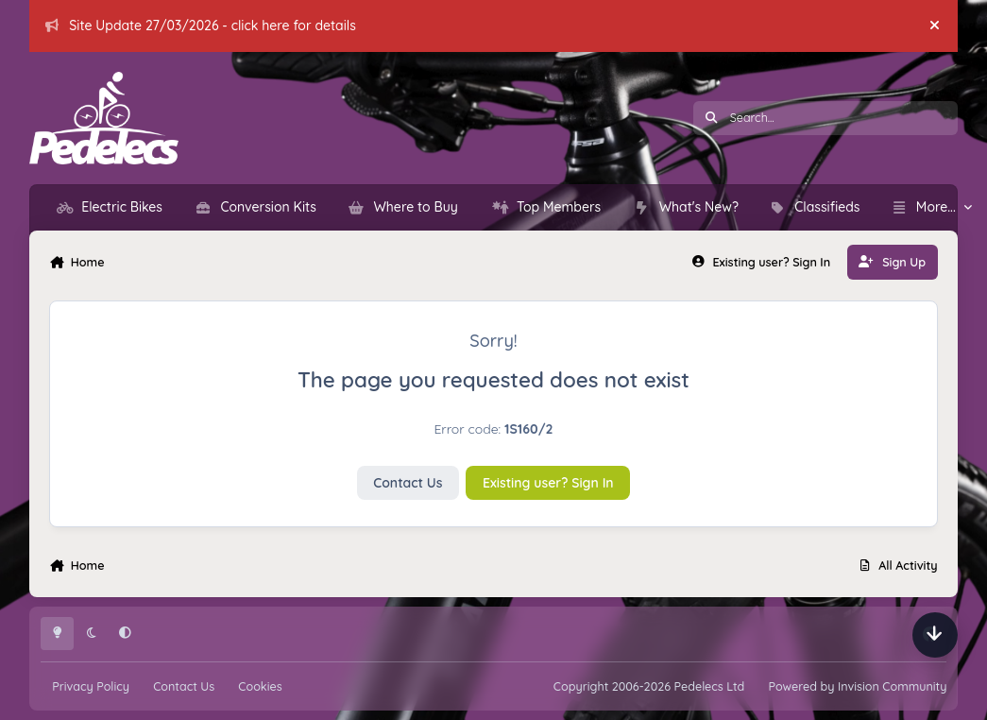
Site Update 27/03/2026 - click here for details (200, 25)
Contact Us (407, 482)
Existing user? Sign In (548, 482)
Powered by (857, 686)
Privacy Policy (90, 686)
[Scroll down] (935, 635)
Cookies (259, 686)
